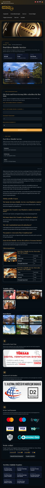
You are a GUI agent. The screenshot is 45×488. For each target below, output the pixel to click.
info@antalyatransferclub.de (8, 3)
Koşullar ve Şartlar (30, 456)
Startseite (5, 44)
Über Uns (16, 17)
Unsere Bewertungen (15, 14)
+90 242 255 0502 (6, 2)
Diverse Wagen (32, 14)
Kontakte (23, 17)
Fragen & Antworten (7, 17)
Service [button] (24, 14)
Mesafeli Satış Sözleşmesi (16, 456)
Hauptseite (5, 14)
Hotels (9, 44)
